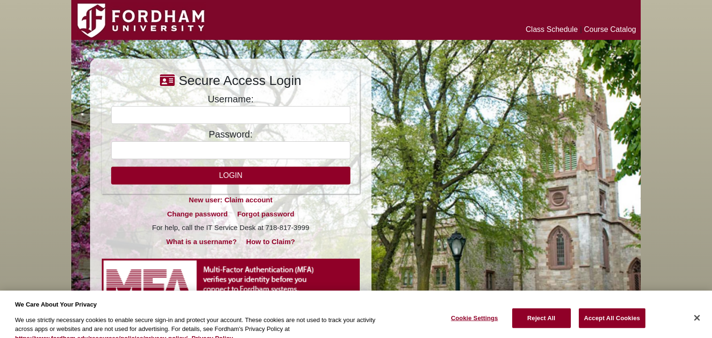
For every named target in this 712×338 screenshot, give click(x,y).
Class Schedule (552, 29)
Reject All (541, 321)
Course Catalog (610, 29)
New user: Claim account (231, 200)
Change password (197, 214)
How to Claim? (270, 242)
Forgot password (266, 214)
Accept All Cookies (612, 321)
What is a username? (202, 242)
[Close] (697, 321)
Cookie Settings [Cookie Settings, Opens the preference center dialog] (474, 321)
